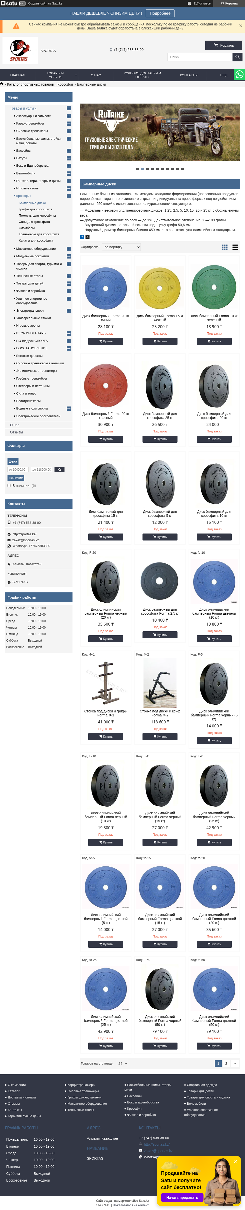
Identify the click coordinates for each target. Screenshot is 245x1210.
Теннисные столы (29, 276)
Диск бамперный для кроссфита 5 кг (160, 514)
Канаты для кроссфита (36, 240)
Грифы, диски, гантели (85, 1097)
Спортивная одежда (202, 1085)
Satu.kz (144, 1201)
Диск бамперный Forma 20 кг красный (105, 416)
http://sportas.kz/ (24, 534)
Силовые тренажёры (32, 131)
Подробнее (160, 13)
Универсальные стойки (33, 318)
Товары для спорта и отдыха (208, 1097)
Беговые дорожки (29, 356)
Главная (17, 75)
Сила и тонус (26, 393)
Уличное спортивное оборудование (201, 1112)
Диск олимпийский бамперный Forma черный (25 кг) (214, 817)
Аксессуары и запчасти (33, 116)
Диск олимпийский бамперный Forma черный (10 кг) (105, 817)
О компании (17, 1085)
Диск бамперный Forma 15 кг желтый (159, 318)
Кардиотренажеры (81, 1085)
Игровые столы (27, 188)
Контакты (189, 75)
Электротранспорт (30, 310)
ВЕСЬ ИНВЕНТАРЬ (31, 333)
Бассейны (23, 150)
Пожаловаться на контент (130, 1205)
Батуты (21, 158)
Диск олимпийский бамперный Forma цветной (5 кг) (106, 919)
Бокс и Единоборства (32, 165)
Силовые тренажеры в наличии (40, 363)
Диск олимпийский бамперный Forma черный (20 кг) (105, 613)
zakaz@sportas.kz (25, 540)
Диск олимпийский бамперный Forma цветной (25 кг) (106, 1021)
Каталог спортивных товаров (30, 84)
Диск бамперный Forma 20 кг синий (105, 318)
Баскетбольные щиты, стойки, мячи (148, 1087)
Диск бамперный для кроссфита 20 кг (214, 416)
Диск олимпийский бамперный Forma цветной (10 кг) (214, 613)
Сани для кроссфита (34, 222)
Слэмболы (27, 228)
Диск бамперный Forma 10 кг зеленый (214, 318)
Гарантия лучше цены (24, 1116)
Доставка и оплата (22, 1097)
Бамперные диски (32, 203)
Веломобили (25, 173)
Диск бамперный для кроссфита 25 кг (160, 416)
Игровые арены (28, 325)
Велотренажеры (28, 401)
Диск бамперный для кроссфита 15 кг (106, 514)
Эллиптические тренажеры (36, 371)
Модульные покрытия (32, 256)
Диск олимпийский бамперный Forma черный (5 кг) (214, 715)
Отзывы (16, 432)
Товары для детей (30, 283)
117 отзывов (202, 3)
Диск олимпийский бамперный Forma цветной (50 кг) (214, 1021)
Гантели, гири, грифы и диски (38, 181)
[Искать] (237, 57)
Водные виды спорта (32, 408)
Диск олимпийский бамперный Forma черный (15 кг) (160, 817)
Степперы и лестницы (33, 386)
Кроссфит (65, 84)
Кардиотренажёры (30, 123)
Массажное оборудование (36, 249)
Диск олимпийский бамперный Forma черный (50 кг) (160, 1021)
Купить (108, 341)
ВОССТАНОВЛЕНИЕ (32, 348)
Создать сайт (37, 3)
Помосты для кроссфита (37, 215)
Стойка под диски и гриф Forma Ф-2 (160, 713)
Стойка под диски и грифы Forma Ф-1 (105, 713)
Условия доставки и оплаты (142, 75)
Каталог (14, 1091)
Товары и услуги (55, 75)
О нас (96, 75)
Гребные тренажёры (31, 378)
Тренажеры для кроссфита (39, 234)
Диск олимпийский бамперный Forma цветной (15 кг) (160, 919)
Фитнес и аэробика (30, 291)
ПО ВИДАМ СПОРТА (32, 341)
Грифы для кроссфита (35, 209)
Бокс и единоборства (143, 1102)
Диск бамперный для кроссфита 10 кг (214, 514)
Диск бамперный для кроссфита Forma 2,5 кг (160, 611)
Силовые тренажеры (83, 1091)
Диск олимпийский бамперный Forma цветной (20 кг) (214, 919)
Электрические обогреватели (38, 416)
